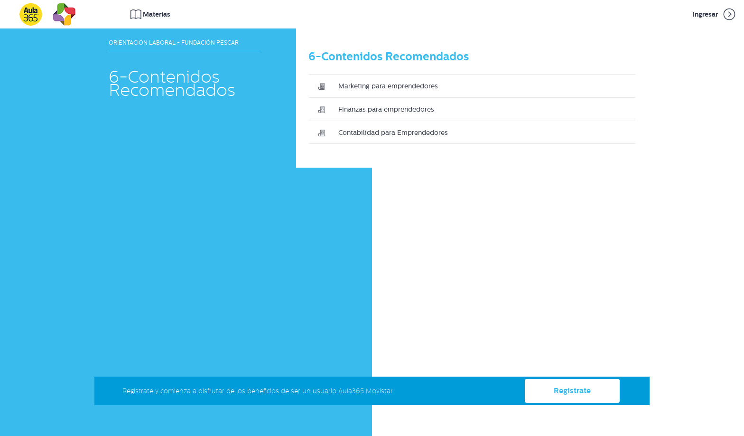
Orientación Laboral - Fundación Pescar (174, 42)
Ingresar (715, 14)
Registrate (572, 390)
